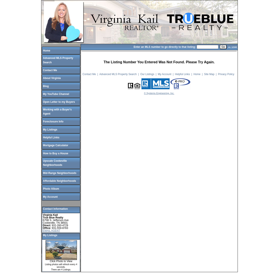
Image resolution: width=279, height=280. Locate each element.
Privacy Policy (226, 74)
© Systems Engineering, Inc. (159, 93)
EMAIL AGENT (51, 230)
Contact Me (50, 70)
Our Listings (147, 74)
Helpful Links (51, 137)
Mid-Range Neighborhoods (59, 173)
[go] (223, 47)
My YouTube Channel (56, 94)
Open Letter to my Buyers (59, 101)
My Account (50, 196)
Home (46, 50)
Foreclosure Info (53, 121)
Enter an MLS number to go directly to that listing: (165, 46)
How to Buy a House (55, 153)
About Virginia (52, 78)
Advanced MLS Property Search (118, 74)
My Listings (50, 129)
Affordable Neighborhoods (59, 180)
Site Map (209, 74)
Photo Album (51, 188)
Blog (46, 86)
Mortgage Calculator (55, 145)
